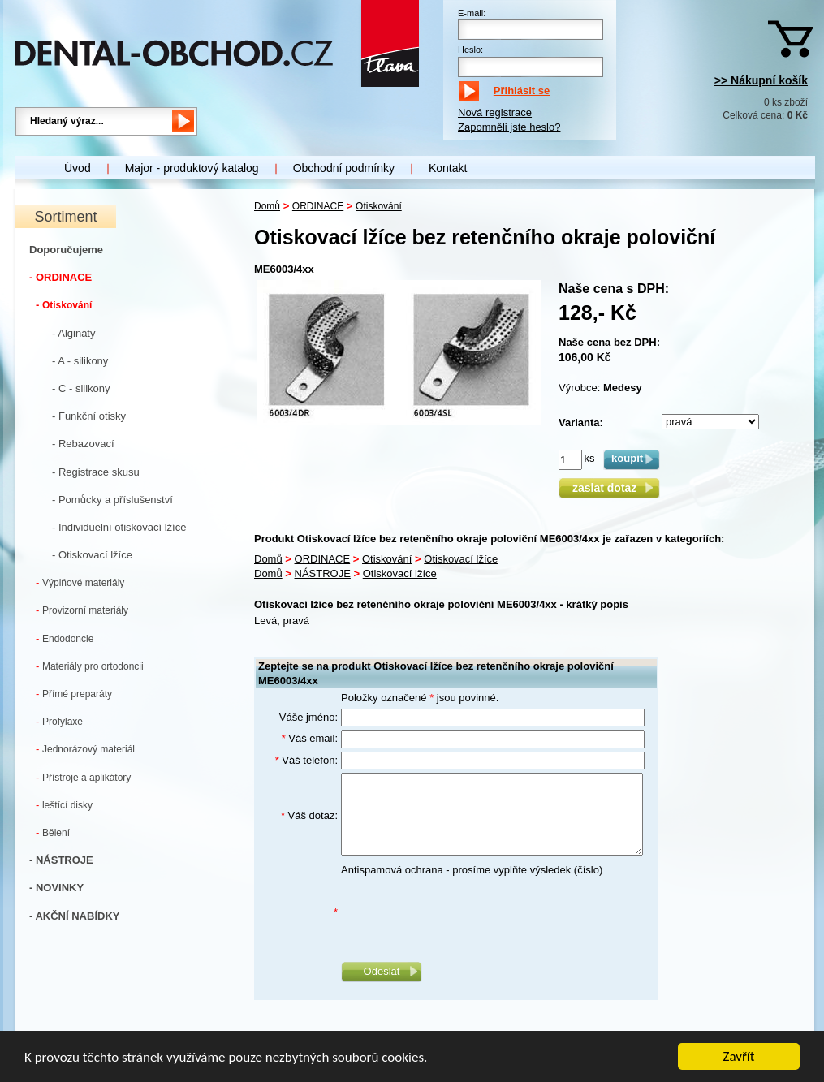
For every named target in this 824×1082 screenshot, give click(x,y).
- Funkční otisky (89, 416)
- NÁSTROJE (61, 860)
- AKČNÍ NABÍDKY (74, 916)
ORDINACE (317, 206)
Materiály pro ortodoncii (90, 666)
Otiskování (64, 305)
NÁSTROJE (323, 573)
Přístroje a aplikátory (83, 777)
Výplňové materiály (80, 582)
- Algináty (73, 333)
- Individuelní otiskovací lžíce (119, 527)
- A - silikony (80, 361)
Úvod (77, 168)
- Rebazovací (83, 444)
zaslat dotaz (609, 487)
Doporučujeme (66, 250)
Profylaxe (59, 721)
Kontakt (448, 168)
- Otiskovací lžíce (92, 555)
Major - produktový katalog (192, 168)
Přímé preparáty (74, 694)
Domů (267, 206)
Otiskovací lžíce (461, 559)
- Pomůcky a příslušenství (112, 500)
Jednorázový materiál (85, 749)
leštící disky (64, 805)
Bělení (53, 832)
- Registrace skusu (96, 472)
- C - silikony (81, 388)
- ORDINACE (60, 277)
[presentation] (464, 912)
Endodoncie (64, 638)
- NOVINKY (56, 888)
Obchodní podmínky (344, 168)
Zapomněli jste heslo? (509, 127)
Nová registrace (495, 112)
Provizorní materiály (82, 610)
